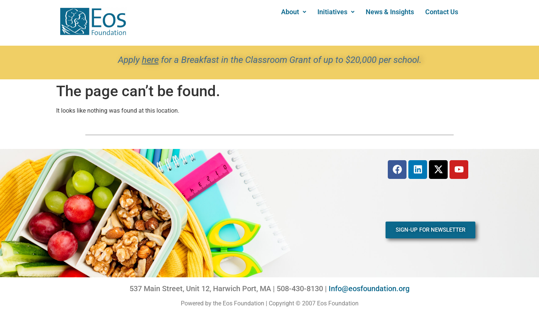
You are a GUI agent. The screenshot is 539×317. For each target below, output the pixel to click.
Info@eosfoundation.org (369, 288)
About (293, 12)
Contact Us (441, 12)
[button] (293, 12)
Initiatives (335, 12)
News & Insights (390, 12)
